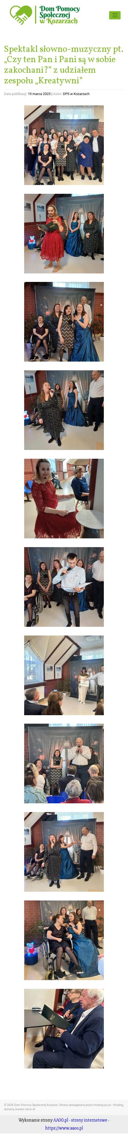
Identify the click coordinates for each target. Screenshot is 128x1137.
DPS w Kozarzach (76, 94)
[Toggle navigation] (115, 15)
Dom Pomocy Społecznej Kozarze (35, 1105)
